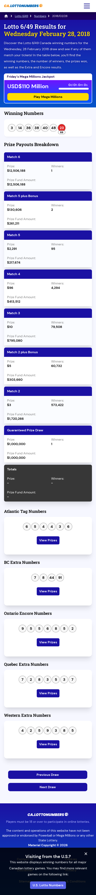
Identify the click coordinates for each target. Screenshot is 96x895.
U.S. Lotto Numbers (48, 885)
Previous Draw (48, 775)
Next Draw (48, 787)
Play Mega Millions (48, 97)
